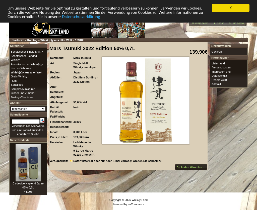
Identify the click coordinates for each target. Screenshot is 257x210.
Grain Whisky (19, 76)
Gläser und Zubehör (23, 92)
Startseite (18, 40)
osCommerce (136, 203)
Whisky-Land (140, 199)
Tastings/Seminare (22, 96)
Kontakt (216, 83)
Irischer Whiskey (21, 68)
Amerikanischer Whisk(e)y (27, 63)
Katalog (32, 40)
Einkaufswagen (221, 45)
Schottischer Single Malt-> (27, 51)
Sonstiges (17, 84)
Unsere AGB (219, 79)
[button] (200, 23)
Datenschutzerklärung (81, 16)
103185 (79, 40)
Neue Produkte (20, 139)
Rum (14, 80)
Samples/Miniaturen (23, 88)
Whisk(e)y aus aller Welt (56, 40)
